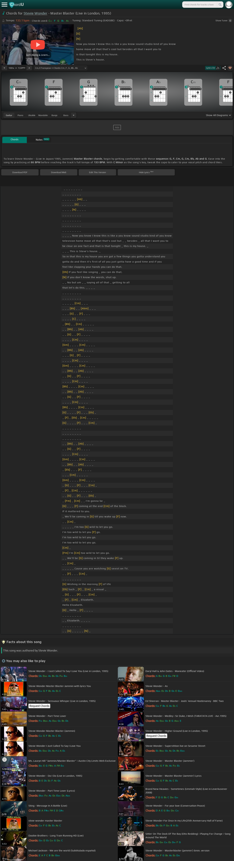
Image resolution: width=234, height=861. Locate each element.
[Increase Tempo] (29, 68)
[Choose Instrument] (73, 115)
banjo (54, 115)
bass (65, 115)
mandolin (43, 115)
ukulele (31, 115)
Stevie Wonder (35, 13)
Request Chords (39, 706)
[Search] (220, 4)
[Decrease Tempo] (4, 68)
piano (20, 115)
